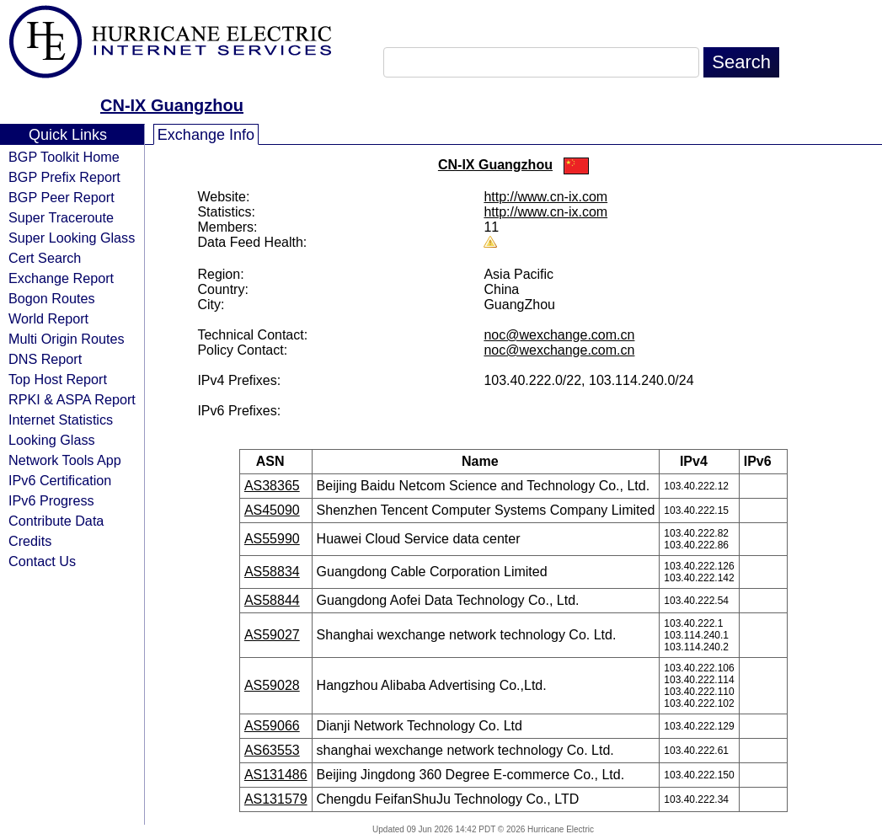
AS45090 (272, 510)
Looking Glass (51, 439)
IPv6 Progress (51, 500)
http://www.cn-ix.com (545, 197)
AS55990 (272, 539)
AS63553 (272, 750)
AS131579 (275, 799)
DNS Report (45, 358)
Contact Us (42, 561)
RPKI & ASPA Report (72, 399)
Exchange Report (61, 278)
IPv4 (699, 461)
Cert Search (44, 257)
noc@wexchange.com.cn (559, 335)
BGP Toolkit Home (64, 156)
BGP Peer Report (61, 197)
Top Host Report (57, 379)
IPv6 (763, 461)
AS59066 (272, 726)
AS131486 (275, 774)
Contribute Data (56, 520)
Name (486, 461)
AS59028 (272, 685)
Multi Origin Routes (66, 338)
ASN (276, 461)
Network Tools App (64, 460)
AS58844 (272, 600)
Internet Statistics (60, 419)
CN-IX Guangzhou (171, 105)
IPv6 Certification (59, 480)
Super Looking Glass (71, 237)
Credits (29, 540)
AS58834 (272, 571)
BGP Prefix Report (64, 176)
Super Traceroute (61, 217)
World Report (48, 318)
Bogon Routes (51, 298)
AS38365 (272, 485)
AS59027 (272, 635)
